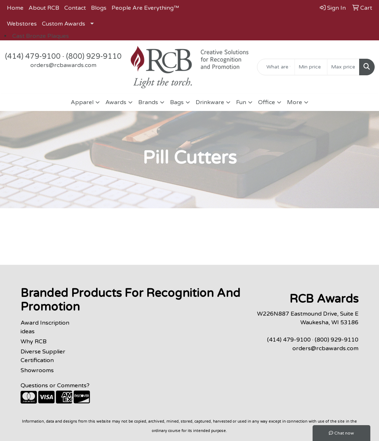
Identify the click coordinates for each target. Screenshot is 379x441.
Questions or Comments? (55, 385)
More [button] (294, 102)
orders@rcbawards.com (63, 65)
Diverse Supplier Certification (43, 356)
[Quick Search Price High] (343, 67)
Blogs (98, 8)
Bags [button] (177, 102)
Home (15, 8)
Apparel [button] (82, 102)
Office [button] (266, 102)
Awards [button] (115, 102)
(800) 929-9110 (94, 56)
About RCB (44, 8)
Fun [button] (241, 102)
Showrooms (37, 370)
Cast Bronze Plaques (40, 36)
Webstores (22, 23)
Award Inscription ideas (45, 327)
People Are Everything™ (145, 8)
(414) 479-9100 (33, 56)
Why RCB (34, 341)
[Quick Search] (276, 67)
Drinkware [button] (210, 102)
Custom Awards (63, 23)
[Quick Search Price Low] (311, 67)
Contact (75, 8)
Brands (148, 102)
